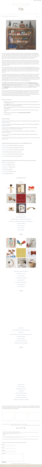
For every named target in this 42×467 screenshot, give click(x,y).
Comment (3, 453)
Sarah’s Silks (5, 124)
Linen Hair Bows (21, 284)
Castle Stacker (21, 225)
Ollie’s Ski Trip (21, 384)
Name (3, 444)
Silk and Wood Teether (21, 277)
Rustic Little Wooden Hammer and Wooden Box (21, 221)
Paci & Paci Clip (21, 275)
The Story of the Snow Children (21, 399)
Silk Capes (21, 332)
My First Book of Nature (21, 397)
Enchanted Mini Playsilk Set (21, 343)
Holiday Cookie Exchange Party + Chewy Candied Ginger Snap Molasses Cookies (25, 425)
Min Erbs (4, 151)
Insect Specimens (21, 223)
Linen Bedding (21, 280)
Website (3, 450)
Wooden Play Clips (21, 273)
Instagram (11, 101)
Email (3, 447)
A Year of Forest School (21, 393)
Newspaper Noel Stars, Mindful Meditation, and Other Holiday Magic (14, 424)
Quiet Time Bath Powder (21, 282)
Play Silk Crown (21, 338)
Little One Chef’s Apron (21, 340)
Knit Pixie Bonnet (21, 336)
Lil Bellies (4, 137)
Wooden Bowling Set (21, 217)
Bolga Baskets (21, 286)
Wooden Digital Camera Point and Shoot (21, 219)
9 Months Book (21, 386)
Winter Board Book (21, 388)
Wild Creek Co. (5, 127)
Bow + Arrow (21, 227)
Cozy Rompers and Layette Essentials (21, 330)
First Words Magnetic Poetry (21, 271)
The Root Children (21, 395)
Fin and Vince (5, 134)
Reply (21, 437)
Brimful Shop (5, 145)
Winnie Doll (21, 214)
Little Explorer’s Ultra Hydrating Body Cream (21, 334)
